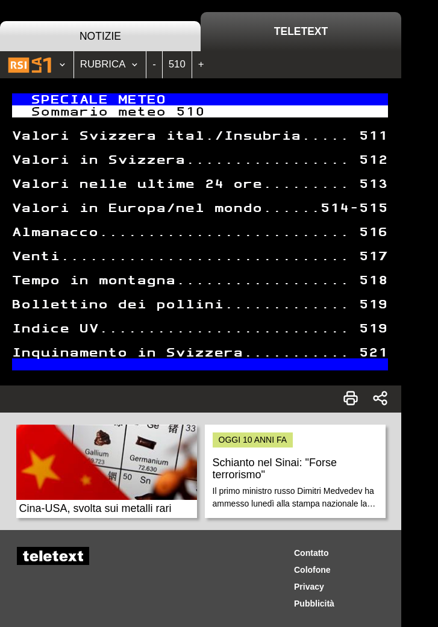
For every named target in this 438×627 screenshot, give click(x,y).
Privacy (309, 586)
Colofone (312, 570)
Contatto (311, 553)
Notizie (100, 36)
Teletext (301, 31)
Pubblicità (314, 603)
